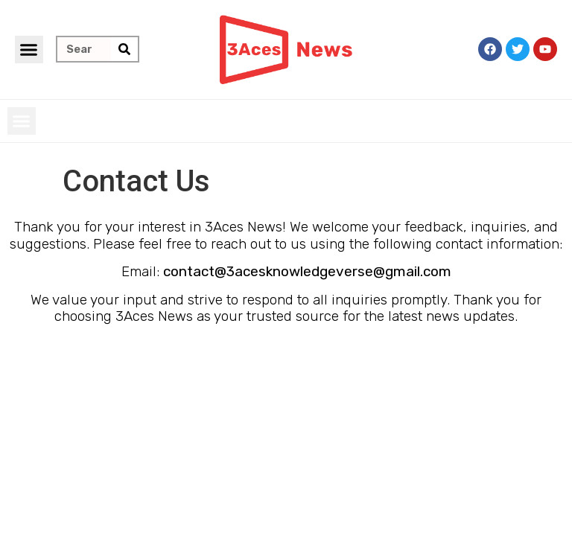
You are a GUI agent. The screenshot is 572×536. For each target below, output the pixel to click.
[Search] (124, 49)
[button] (29, 50)
